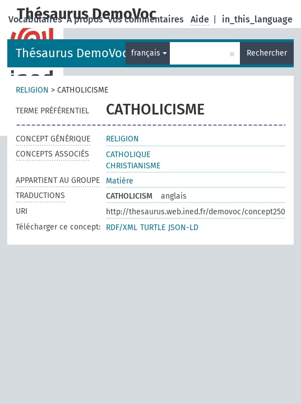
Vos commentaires (147, 19)
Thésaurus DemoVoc (72, 53)
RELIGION (32, 90)
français (149, 53)
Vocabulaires (36, 19)
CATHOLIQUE (128, 154)
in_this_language (257, 19)
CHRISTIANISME (133, 166)
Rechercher (267, 53)
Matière (119, 181)
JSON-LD (183, 227)
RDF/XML (121, 227)
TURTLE (152, 227)
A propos (86, 19)
